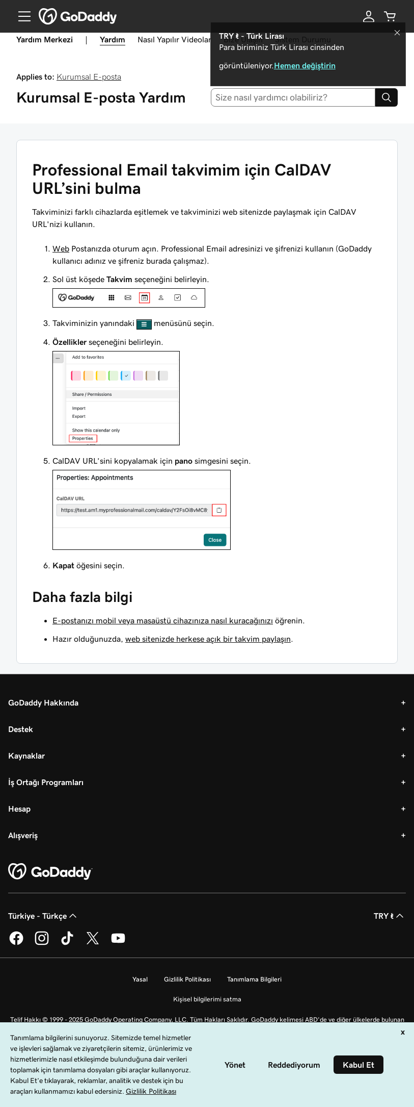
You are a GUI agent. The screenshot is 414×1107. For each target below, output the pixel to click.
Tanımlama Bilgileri (254, 979)
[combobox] (293, 97)
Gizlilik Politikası (187, 979)
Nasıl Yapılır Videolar (174, 39)
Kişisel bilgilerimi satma (207, 999)
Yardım (112, 39)
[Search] (386, 97)
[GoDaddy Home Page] (50, 871)
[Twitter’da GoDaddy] (93, 943)
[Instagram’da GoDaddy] (42, 943)
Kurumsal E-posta (89, 76)
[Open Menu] (20, 16)
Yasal (140, 979)
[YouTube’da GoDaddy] (118, 943)
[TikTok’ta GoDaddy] (67, 943)
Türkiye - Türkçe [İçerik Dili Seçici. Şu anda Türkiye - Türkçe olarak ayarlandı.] (43, 916)
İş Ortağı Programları (46, 782)
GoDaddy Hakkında (43, 702)
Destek (20, 729)
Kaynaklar (26, 755)
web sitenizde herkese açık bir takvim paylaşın (208, 639)
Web (60, 248)
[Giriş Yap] (368, 16)
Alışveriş (23, 835)
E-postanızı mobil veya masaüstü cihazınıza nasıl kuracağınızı (162, 620)
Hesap (19, 808)
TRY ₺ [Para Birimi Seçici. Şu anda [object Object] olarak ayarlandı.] (390, 916)
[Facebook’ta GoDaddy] (16, 943)
